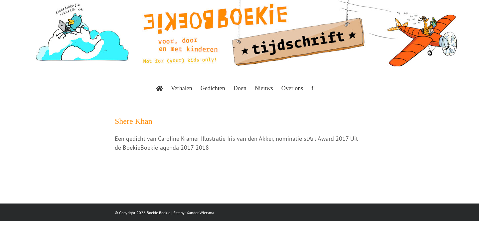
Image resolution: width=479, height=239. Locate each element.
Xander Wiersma (200, 212)
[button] (332, 88)
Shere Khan (133, 121)
